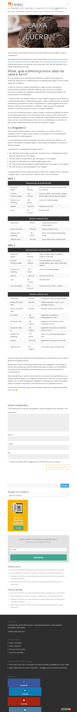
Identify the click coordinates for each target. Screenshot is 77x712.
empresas (11, 62)
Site (9, 453)
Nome (10, 435)
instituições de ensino (22, 62)
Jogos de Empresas (45, 11)
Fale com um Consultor (17, 649)
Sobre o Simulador (15, 643)
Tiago (12, 11)
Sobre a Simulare (15, 646)
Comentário (12, 412)
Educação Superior (31, 11)
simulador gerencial (59, 59)
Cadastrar (38, 557)
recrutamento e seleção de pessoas (54, 62)
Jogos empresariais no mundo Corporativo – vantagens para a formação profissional (36, 573)
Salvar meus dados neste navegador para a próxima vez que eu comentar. (35, 462)
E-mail (10, 444)
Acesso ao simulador (16, 652)
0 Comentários (59, 11)
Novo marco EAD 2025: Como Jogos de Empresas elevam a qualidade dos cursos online (37, 570)
